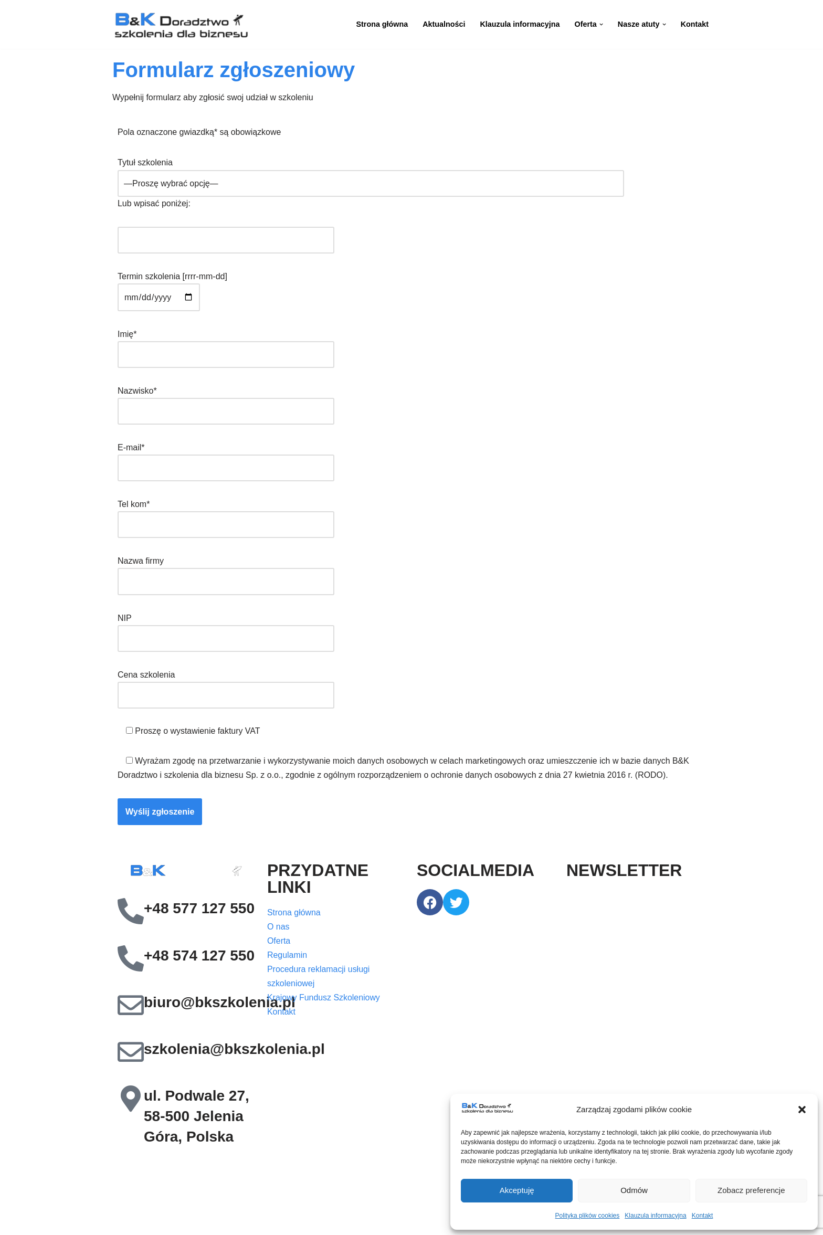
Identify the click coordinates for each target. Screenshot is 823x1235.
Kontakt (702, 1215)
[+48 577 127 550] (131, 913)
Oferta (278, 943)
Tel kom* (226, 515)
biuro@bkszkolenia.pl (220, 1004)
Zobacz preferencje (751, 1190)
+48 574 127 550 (199, 957)
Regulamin (287, 957)
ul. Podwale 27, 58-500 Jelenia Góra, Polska (196, 1118)
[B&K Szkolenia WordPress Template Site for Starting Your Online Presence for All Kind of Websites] (180, 24)
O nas (278, 929)
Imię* (226, 345)
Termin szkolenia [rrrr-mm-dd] (172, 287)
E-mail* (226, 458)
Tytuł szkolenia (371, 173)
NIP (226, 629)
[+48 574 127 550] (131, 960)
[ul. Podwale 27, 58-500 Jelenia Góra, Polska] (131, 1101)
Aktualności (443, 24)
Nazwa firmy (226, 572)
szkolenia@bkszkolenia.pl (234, 1050)
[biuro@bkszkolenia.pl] (131, 1007)
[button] (802, 1109)
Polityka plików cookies (587, 1215)
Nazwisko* (226, 401)
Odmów (634, 1190)
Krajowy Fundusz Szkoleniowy (324, 1000)
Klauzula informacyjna (655, 1215)
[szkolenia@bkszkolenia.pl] (131, 1053)
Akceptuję (517, 1190)
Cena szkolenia (226, 686)
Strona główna (381, 24)
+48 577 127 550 (199, 910)
